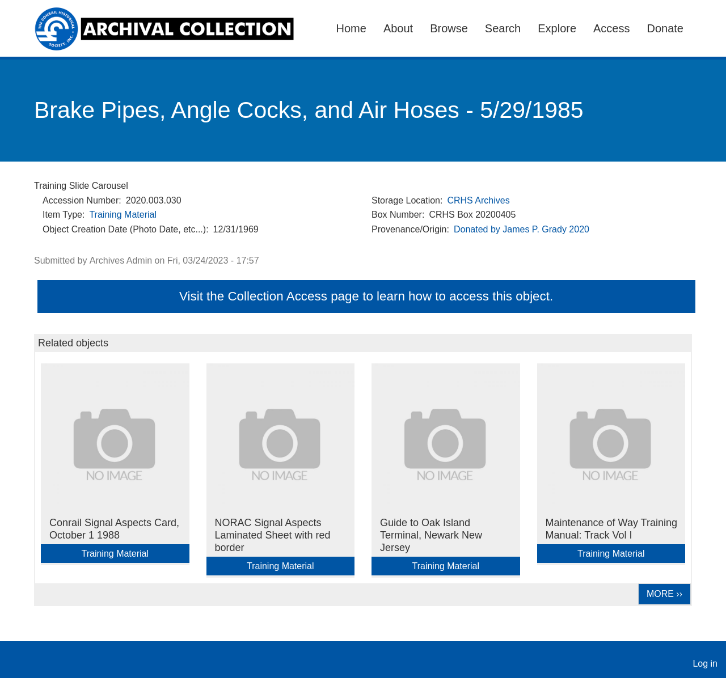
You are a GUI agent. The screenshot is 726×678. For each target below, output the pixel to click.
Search (503, 28)
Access (611, 28)
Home (351, 28)
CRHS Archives (478, 200)
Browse (449, 28)
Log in (705, 663)
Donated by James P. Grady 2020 (521, 229)
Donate (665, 28)
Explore (557, 28)
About (398, 28)
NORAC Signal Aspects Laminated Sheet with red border (273, 535)
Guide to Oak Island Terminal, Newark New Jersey (431, 535)
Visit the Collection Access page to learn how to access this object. (366, 296)
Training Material (123, 214)
